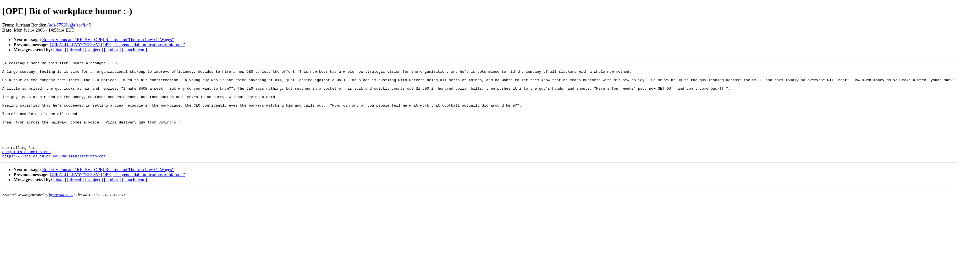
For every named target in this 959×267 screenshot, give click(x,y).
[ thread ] (75, 49)
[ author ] (112, 49)
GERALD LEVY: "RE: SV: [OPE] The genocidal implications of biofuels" (117, 44)
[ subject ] (94, 49)
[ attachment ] (134, 49)
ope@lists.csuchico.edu (26, 170)
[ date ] (59, 49)
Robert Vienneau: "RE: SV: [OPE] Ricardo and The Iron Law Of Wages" (108, 39)
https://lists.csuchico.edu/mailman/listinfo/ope (54, 175)
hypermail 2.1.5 (61, 214)
